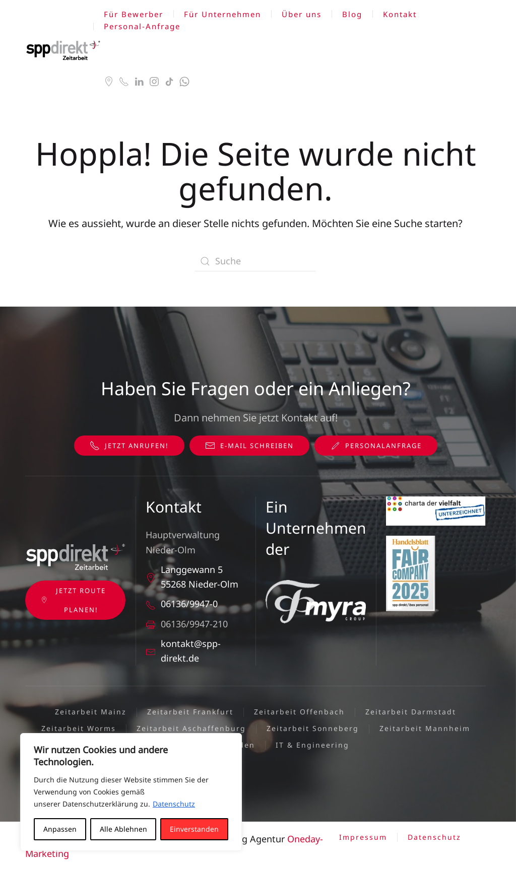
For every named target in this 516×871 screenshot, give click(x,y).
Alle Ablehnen (123, 829)
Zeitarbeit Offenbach (299, 711)
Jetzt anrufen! (129, 446)
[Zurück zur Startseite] (64, 50)
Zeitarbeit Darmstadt (410, 711)
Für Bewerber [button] (133, 14)
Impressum (363, 837)
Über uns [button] (301, 14)
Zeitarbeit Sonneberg (313, 728)
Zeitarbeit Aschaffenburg (191, 728)
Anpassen (60, 829)
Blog (352, 14)
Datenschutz (174, 804)
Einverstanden (194, 829)
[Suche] (255, 261)
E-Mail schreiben (249, 446)
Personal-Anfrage (142, 26)
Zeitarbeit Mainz (90, 711)
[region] (131, 792)
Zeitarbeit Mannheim (424, 728)
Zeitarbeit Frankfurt (190, 711)
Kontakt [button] (400, 14)
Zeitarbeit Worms (78, 728)
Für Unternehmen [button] (222, 14)
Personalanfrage (376, 446)
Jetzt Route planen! (73, 600)
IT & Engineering (312, 745)
